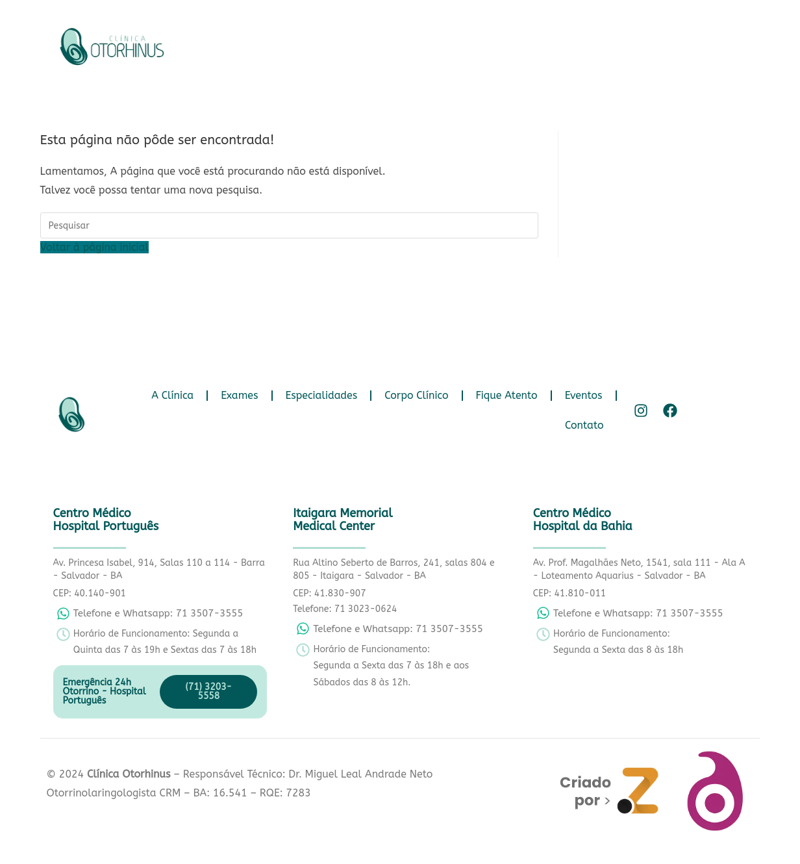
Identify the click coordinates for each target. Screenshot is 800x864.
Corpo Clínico (512, 43)
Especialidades (417, 43)
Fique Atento (601, 43)
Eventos (678, 43)
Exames (334, 43)
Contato (472, 73)
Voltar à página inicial (94, 247)
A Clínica (268, 43)
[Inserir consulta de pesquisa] (289, 225)
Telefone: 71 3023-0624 (345, 609)
